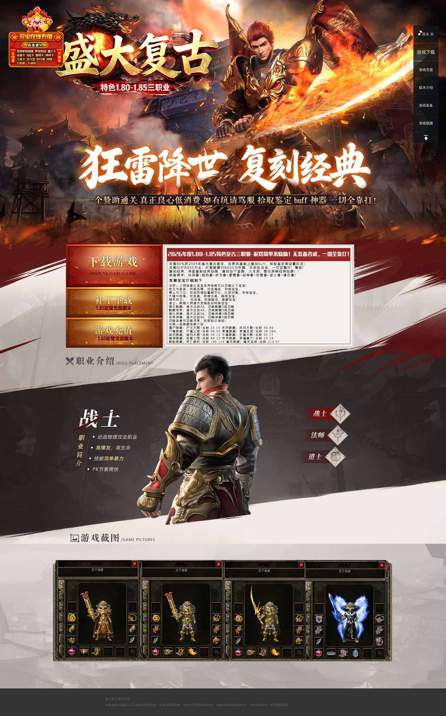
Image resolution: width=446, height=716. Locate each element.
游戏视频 (426, 123)
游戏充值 (426, 70)
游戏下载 (426, 52)
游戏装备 (426, 105)
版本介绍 (426, 88)
